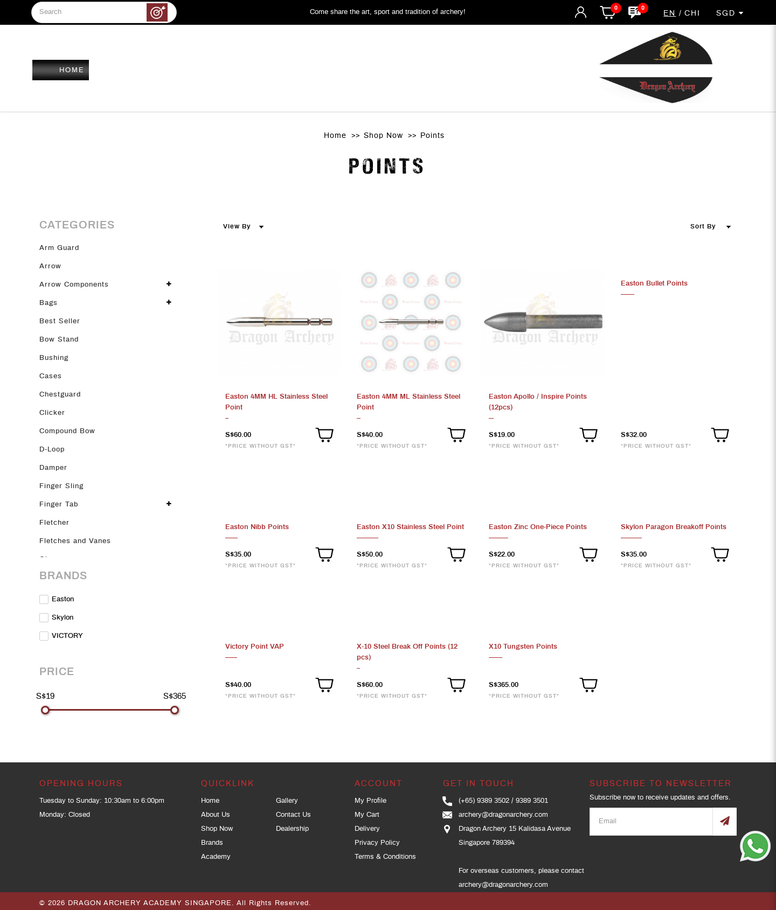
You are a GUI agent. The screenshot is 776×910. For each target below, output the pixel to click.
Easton (56, 599)
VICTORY (61, 636)
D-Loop (52, 449)
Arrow (50, 266)
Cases (50, 376)
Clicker (52, 412)
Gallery (287, 800)
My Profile (370, 800)
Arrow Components (74, 284)
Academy (216, 856)
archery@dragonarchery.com (503, 814)
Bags (48, 303)
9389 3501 (532, 800)
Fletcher (54, 522)
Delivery (367, 828)
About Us (215, 814)
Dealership (292, 828)
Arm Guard (59, 248)
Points (432, 136)
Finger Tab (58, 504)
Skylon (56, 617)
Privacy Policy (377, 842)
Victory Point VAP (254, 646)
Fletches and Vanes (75, 541)
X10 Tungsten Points (523, 646)
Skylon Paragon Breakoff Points (673, 527)
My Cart (367, 814)
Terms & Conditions (385, 856)
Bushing (53, 358)
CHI (692, 13)
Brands (212, 842)
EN (669, 13)
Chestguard (60, 394)
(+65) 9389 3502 (484, 800)
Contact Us (293, 814)
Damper (53, 467)
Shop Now (383, 136)
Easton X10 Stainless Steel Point (410, 527)
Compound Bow (67, 431)
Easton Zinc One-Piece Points (538, 527)
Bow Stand (59, 339)
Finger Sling (61, 486)
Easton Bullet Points (654, 283)
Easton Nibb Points (257, 527)
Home (335, 136)
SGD (730, 13)
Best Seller (59, 321)
